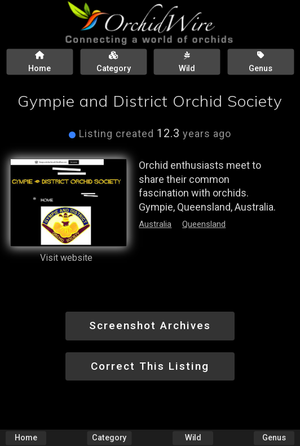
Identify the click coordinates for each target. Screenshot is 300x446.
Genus (274, 438)
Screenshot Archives (150, 325)
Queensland (204, 224)
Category (109, 438)
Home (26, 438)
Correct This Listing (150, 366)
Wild (193, 438)
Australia (155, 224)
